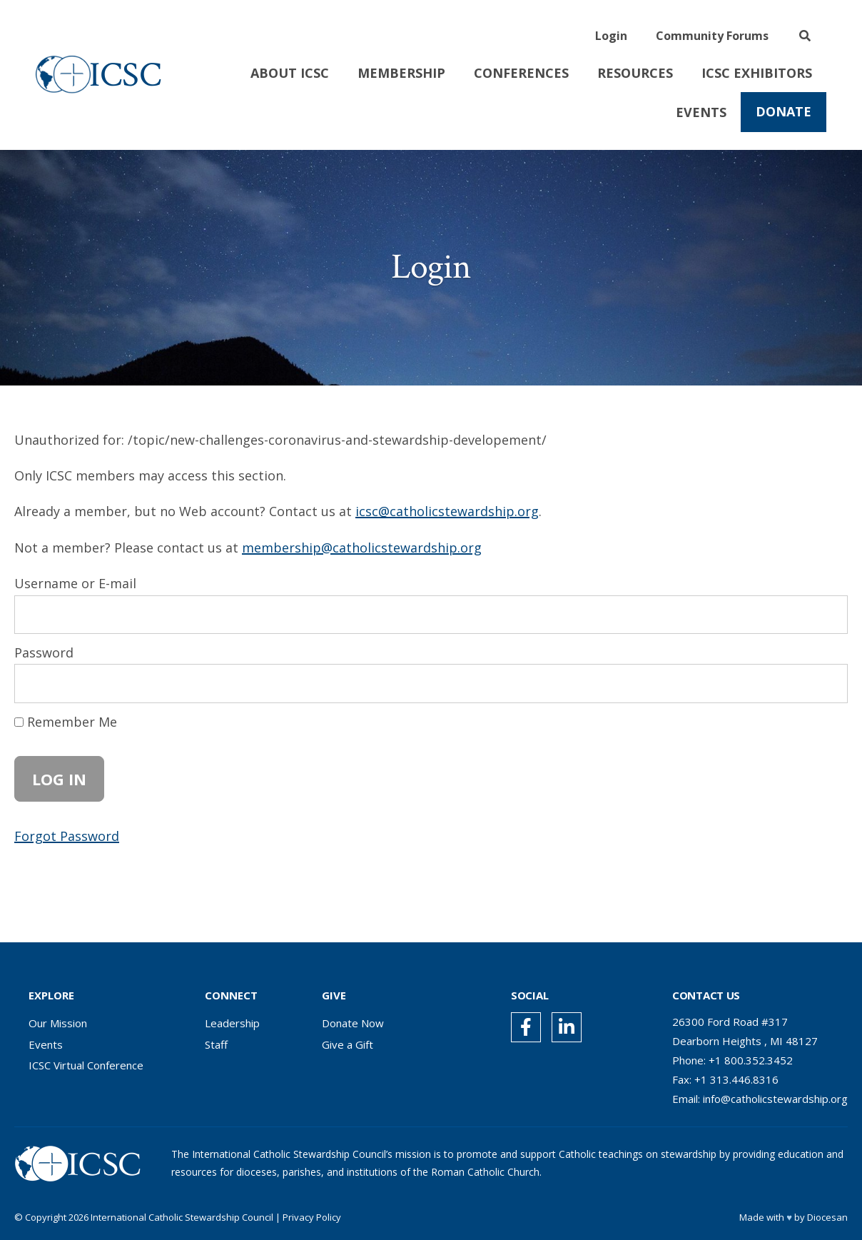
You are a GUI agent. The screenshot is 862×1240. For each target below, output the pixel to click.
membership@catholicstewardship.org (362, 547)
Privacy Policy (312, 1217)
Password (43, 652)
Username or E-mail (75, 583)
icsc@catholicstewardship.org (447, 511)
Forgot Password (66, 836)
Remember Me (65, 721)
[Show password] (823, 683)
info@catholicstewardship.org (775, 1099)
